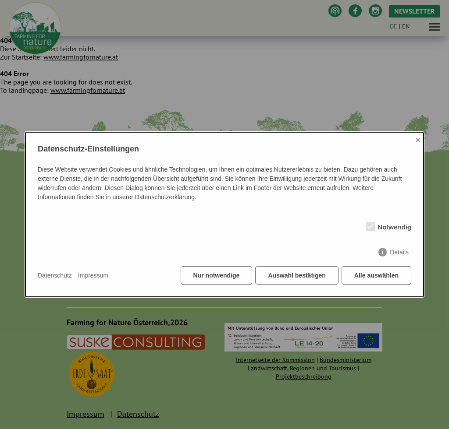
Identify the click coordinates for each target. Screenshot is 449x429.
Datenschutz (55, 275)
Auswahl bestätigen (296, 275)
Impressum (93, 275)
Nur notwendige (216, 275)
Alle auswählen (376, 275)
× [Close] (418, 140)
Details (399, 252)
